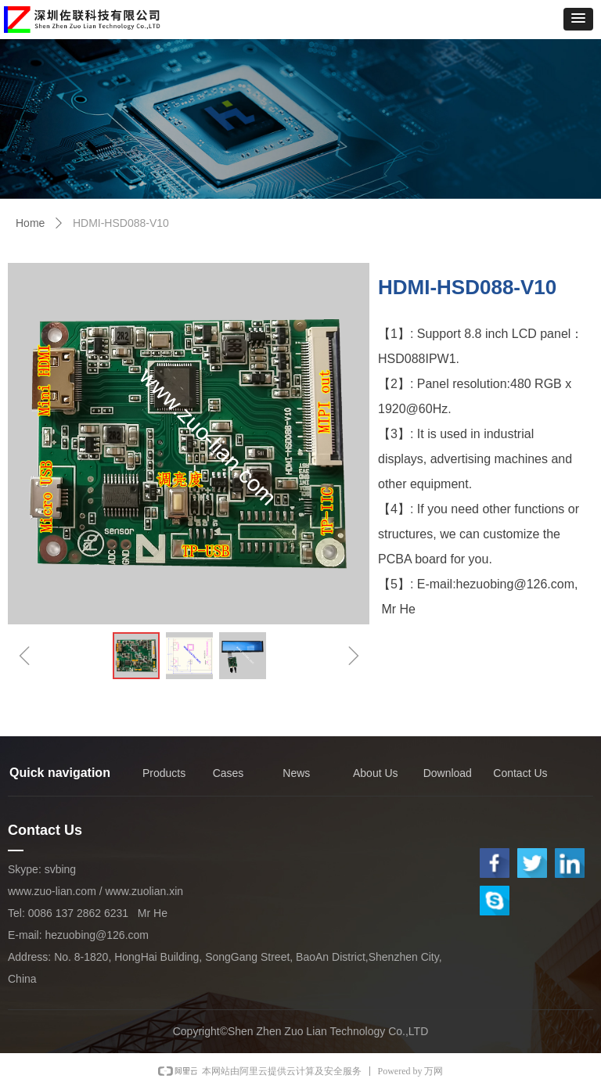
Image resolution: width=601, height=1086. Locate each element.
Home (30, 223)
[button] (578, 19)
